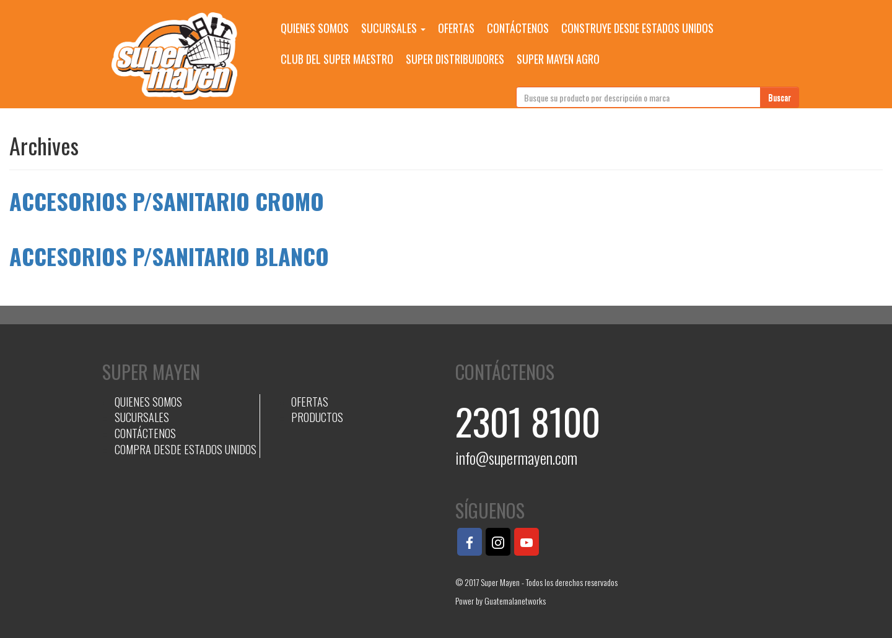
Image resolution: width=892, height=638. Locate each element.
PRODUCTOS (317, 417)
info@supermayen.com (516, 457)
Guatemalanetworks (515, 600)
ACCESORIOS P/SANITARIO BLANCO (169, 255)
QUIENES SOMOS (315, 28)
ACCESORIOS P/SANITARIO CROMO (166, 200)
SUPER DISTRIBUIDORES (455, 59)
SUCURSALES (393, 28)
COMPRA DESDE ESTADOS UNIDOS (185, 449)
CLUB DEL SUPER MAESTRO (337, 59)
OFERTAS (456, 28)
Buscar (779, 96)
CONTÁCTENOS (518, 28)
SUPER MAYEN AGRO (558, 59)
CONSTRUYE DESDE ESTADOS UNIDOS (637, 28)
